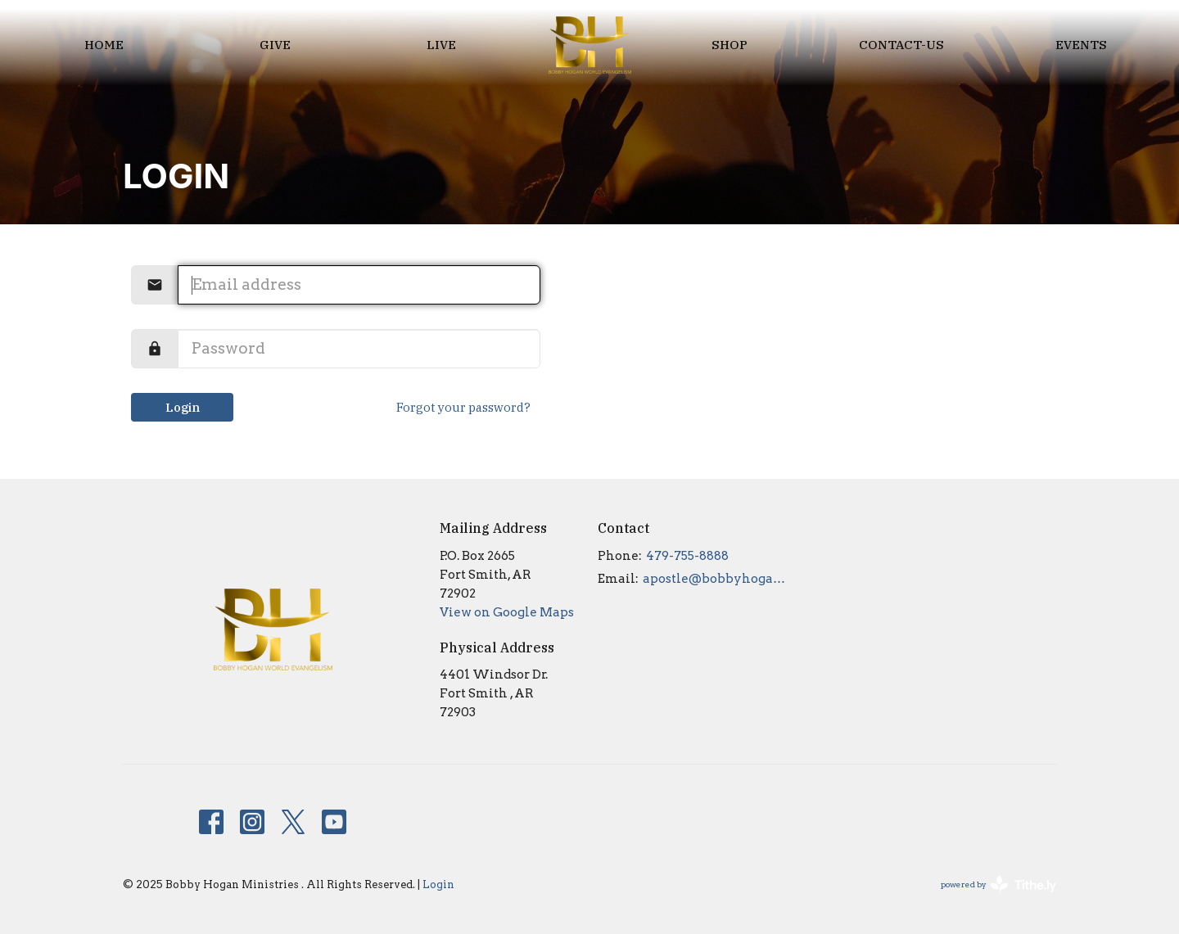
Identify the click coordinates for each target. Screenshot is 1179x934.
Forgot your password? (463, 407)
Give (275, 44)
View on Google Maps (507, 612)
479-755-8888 (687, 555)
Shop (729, 44)
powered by (998, 884)
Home (104, 44)
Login (182, 407)
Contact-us (901, 44)
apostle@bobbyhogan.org (718, 578)
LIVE (441, 44)
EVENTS (1081, 44)
